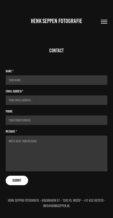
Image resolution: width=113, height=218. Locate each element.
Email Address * (14, 91)
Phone (9, 111)
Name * (10, 71)
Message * (11, 131)
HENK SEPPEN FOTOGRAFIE (56, 21)
